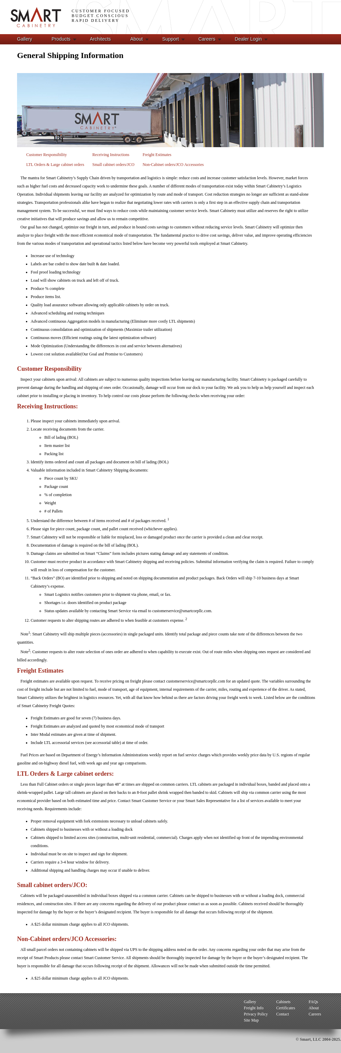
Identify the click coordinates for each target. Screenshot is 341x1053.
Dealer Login (248, 39)
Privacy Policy (256, 1014)
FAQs (313, 1001)
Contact (282, 1014)
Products (60, 39)
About (136, 39)
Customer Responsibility (46, 154)
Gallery (24, 39)
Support (170, 39)
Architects (100, 39)
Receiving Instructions (110, 154)
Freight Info (254, 1008)
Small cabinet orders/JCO (113, 164)
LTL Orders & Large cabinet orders (55, 164)
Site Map (251, 1020)
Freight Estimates (157, 154)
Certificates (285, 1008)
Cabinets (283, 1001)
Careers (207, 39)
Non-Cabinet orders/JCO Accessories (173, 164)
